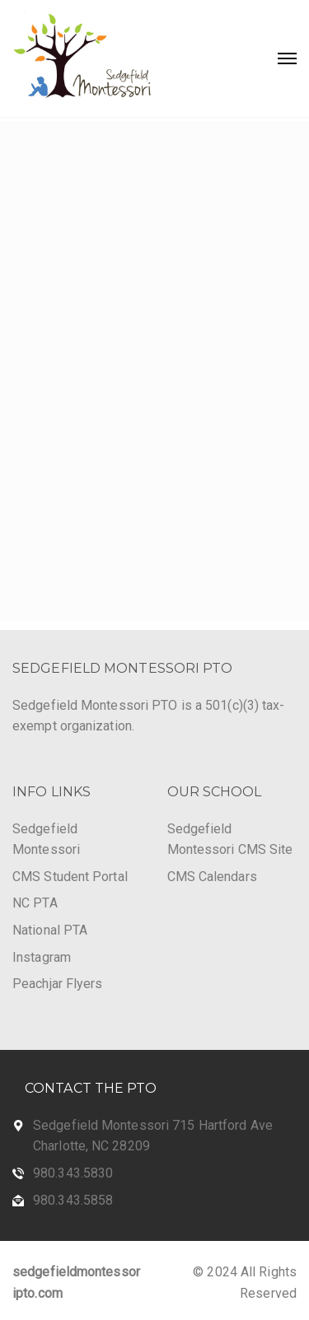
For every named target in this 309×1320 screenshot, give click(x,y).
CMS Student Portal (70, 876)
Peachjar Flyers (57, 983)
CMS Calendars (212, 876)
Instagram (41, 957)
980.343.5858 (73, 1200)
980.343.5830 (73, 1173)
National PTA (49, 930)
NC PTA (35, 903)
